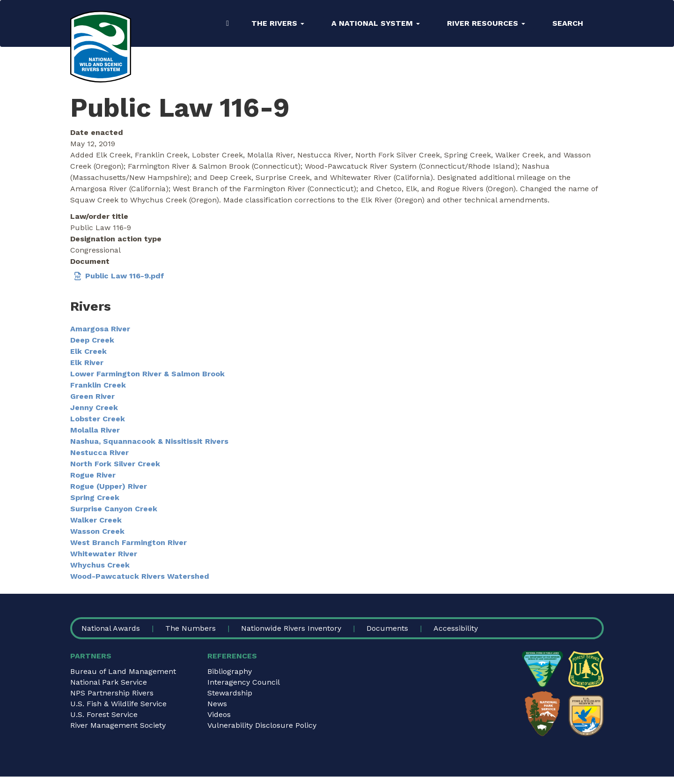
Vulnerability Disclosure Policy (261, 725)
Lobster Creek (97, 418)
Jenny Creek (94, 407)
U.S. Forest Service (104, 714)
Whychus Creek (100, 564)
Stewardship (229, 692)
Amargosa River (100, 328)
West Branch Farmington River (128, 542)
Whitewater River (103, 553)
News (217, 703)
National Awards (110, 628)
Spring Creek (94, 497)
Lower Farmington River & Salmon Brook (147, 373)
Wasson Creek (97, 531)
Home (227, 23)
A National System (375, 23)
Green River (92, 396)
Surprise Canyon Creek (113, 508)
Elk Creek (88, 351)
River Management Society (118, 725)
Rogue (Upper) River (108, 486)
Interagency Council (243, 682)
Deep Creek (92, 340)
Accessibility (455, 628)
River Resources (486, 23)
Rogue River (93, 475)
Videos (219, 714)
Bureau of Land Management (123, 671)
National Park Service (108, 682)
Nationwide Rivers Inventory (291, 628)
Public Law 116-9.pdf (124, 275)
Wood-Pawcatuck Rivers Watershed (139, 576)
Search (567, 23)
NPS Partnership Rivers (112, 692)
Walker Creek (96, 520)
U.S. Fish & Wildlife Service (118, 703)
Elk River (86, 362)
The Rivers (277, 23)
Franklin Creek (98, 385)
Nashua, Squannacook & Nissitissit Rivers (149, 441)
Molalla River (95, 430)
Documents (387, 628)
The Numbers (190, 628)
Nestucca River (99, 452)
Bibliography (229, 671)
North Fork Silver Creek (115, 463)
